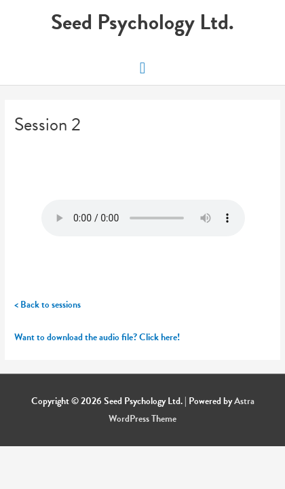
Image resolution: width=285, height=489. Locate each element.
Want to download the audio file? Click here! (97, 337)
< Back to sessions (47, 304)
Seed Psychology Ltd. (142, 22)
